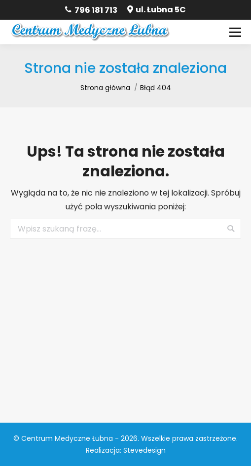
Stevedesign (144, 450)
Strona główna (105, 88)
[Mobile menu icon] (235, 32)
